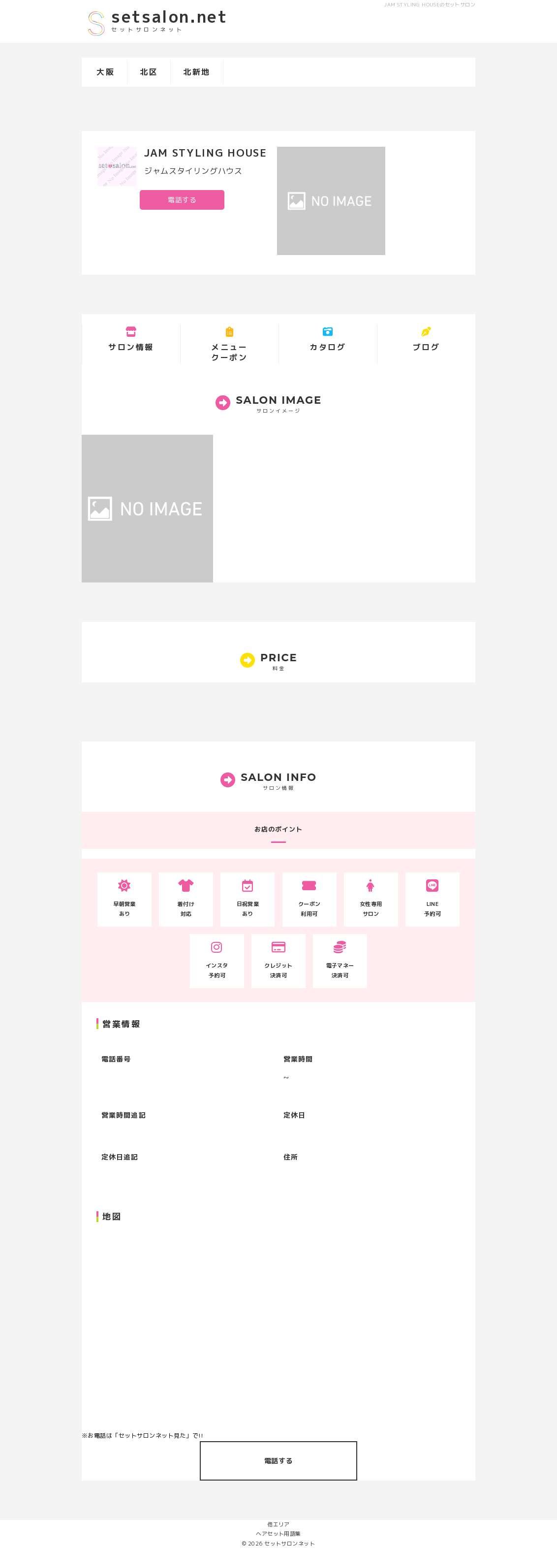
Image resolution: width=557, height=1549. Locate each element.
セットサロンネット (289, 1544)
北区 (149, 71)
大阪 (105, 71)
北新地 (197, 71)
